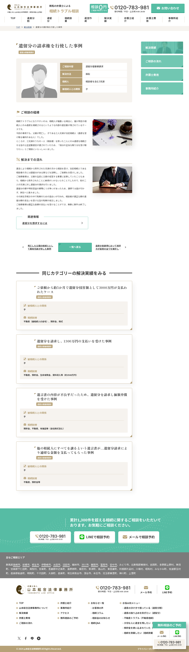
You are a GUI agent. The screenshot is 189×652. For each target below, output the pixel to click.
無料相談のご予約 (69, 617)
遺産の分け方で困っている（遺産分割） (144, 607)
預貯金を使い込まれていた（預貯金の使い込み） (148, 627)
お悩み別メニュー (131, 603)
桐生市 (35, 564)
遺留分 (49, 19)
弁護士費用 (151, 19)
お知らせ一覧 (97, 603)
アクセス (64, 612)
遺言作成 (88, 19)
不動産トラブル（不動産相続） (139, 617)
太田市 (56, 564)
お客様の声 (97, 607)
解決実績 (108, 19)
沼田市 (66, 564)
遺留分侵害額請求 (27, 52)
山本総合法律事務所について (33, 607)
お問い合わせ (168, 8)
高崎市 (16, 564)
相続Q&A (95, 622)
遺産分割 (31, 19)
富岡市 (103, 564)
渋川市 (85, 564)
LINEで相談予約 (95, 536)
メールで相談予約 (139, 536)
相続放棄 (68, 19)
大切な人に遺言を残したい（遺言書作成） (145, 622)
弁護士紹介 (129, 19)
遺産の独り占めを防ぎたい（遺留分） (143, 612)
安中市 (113, 564)
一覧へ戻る (75, 247)
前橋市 (26, 564)
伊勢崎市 (46, 564)
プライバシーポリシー (147, 648)
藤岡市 (94, 564)
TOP (13, 18)
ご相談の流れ (25, 622)
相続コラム (97, 612)
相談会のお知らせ (101, 617)
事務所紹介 (173, 19)
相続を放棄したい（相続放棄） (139, 632)
